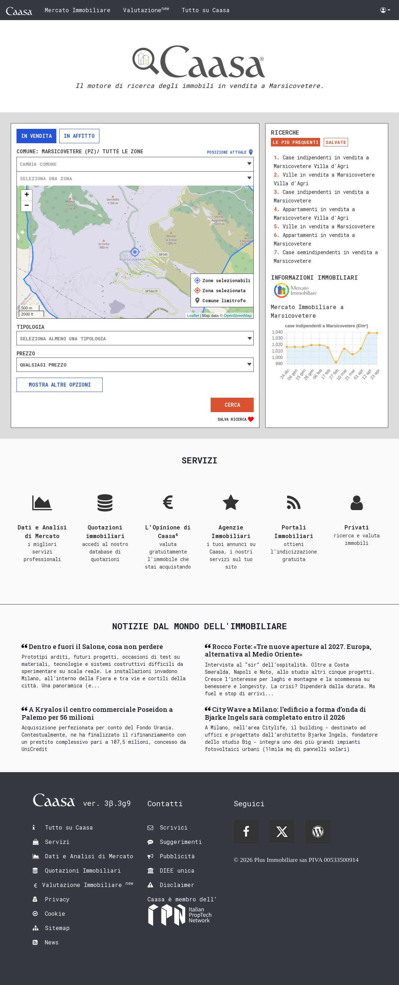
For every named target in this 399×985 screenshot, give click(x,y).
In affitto (79, 135)
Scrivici (174, 827)
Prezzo (26, 353)
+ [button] (26, 195)
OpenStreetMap (238, 315)
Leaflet (193, 315)
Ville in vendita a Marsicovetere (329, 226)
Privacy (57, 899)
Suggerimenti (181, 841)
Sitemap (57, 928)
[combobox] (135, 164)
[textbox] (135, 164)
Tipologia (30, 327)
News (51, 942)
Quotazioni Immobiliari (83, 870)
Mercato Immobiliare (78, 10)
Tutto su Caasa (206, 10)
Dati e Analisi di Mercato (89, 856)
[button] (385, 10)
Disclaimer (177, 884)
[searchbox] (135, 338)
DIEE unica (177, 870)
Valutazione (146, 9)
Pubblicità (177, 856)
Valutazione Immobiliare (87, 884)
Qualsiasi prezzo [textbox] (43, 364)
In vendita (36, 135)
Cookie (55, 913)
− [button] (26, 206)
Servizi (57, 841)
